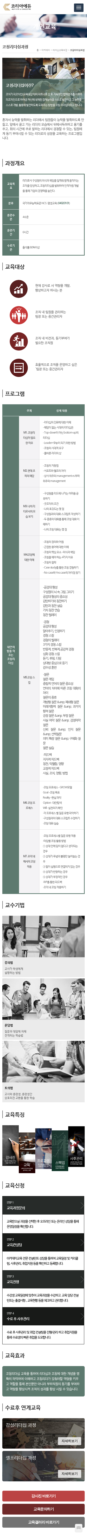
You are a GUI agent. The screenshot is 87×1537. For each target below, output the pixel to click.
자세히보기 (69, 1441)
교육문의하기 (43, 1509)
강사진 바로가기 (43, 1496)
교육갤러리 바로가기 (43, 1522)
